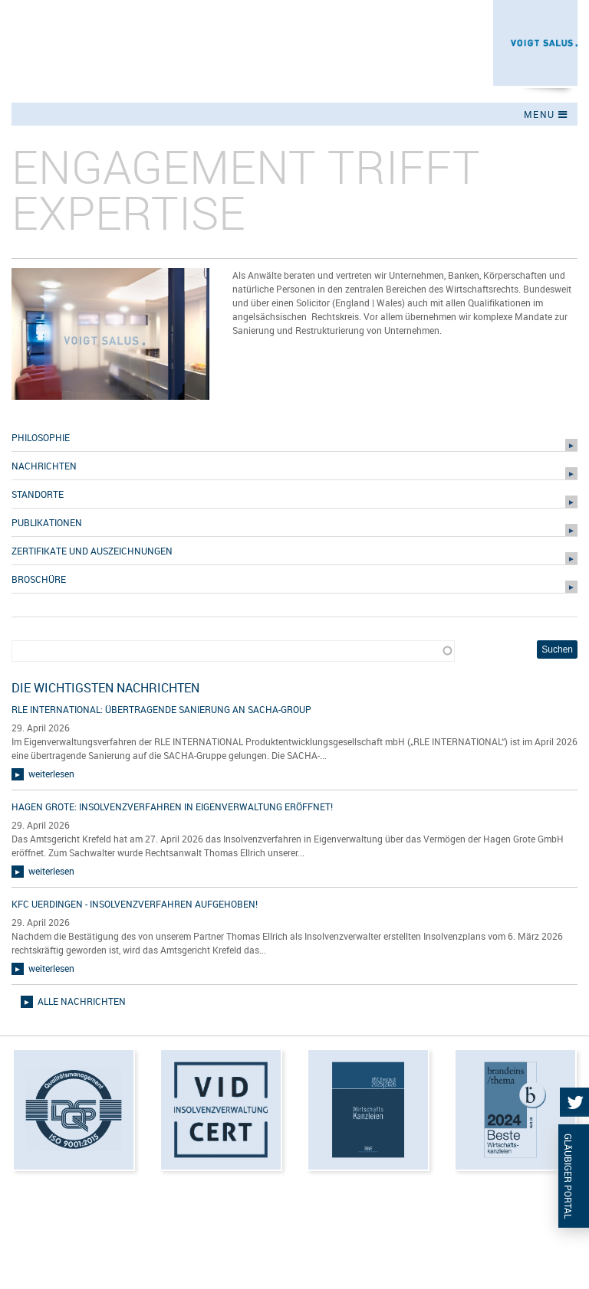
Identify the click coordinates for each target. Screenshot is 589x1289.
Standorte (38, 494)
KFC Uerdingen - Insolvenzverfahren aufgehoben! (135, 904)
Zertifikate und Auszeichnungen (92, 551)
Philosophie (41, 437)
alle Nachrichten (82, 1001)
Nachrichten (44, 466)
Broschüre (39, 579)
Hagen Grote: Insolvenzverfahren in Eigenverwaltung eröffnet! (172, 806)
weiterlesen (51, 773)
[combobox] (233, 651)
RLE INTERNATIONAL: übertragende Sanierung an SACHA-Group (161, 709)
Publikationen (47, 522)
